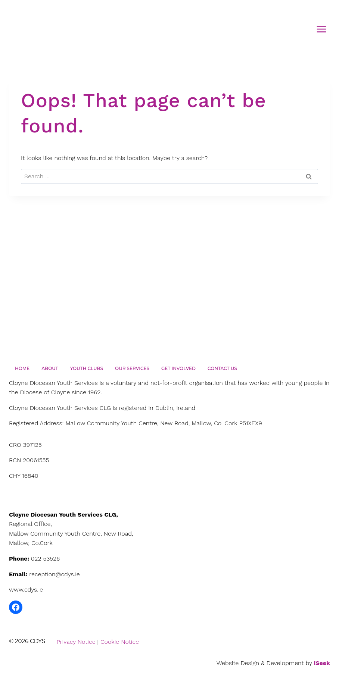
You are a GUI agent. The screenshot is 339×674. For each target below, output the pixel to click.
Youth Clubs (86, 368)
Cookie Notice (119, 641)
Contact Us (222, 368)
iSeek (322, 663)
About (49, 368)
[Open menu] (321, 29)
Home (22, 368)
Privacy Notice (75, 641)
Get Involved (178, 368)
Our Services (132, 368)
